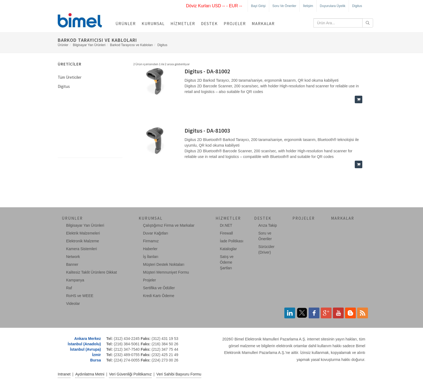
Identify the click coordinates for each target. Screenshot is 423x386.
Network (73, 256)
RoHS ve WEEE (79, 296)
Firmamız (151, 241)
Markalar (263, 23)
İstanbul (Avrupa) (85, 349)
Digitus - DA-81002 (207, 71)
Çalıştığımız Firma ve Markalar (169, 225)
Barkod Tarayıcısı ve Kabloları (131, 45)
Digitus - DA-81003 (207, 130)
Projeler (235, 23)
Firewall (226, 233)
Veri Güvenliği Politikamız (130, 374)
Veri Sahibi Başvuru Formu (179, 374)
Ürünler (125, 23)
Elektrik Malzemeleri (83, 233)
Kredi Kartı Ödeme (158, 296)
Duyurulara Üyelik (333, 6)
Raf (69, 288)
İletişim (308, 6)
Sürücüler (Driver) (266, 249)
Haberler (150, 249)
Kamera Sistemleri (81, 249)
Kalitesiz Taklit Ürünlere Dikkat (91, 272)
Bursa (95, 360)
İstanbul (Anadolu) (84, 344)
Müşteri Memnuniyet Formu (166, 272)
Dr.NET (226, 225)
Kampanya (75, 280)
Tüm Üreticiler (69, 77)
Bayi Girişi (258, 6)
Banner (72, 264)
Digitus (357, 6)
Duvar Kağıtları (155, 233)
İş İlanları (150, 256)
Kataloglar (228, 249)
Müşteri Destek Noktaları (163, 264)
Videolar (73, 303)
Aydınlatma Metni (89, 374)
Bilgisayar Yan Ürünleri (89, 45)
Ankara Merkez (87, 338)
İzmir (96, 355)
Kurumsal (153, 23)
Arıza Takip (267, 225)
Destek (209, 23)
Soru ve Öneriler (284, 6)
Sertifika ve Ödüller (159, 288)
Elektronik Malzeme (82, 241)
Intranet (64, 374)
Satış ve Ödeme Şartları (227, 262)
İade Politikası (231, 241)
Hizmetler (182, 23)
